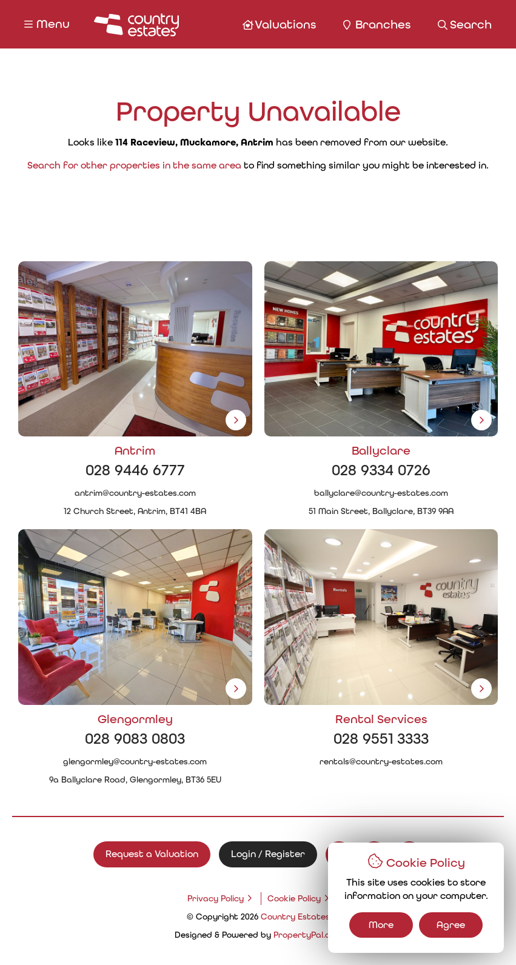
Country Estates (295, 917)
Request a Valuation (152, 854)
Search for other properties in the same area (134, 165)
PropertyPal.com (307, 935)
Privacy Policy (215, 898)
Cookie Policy (294, 898)
